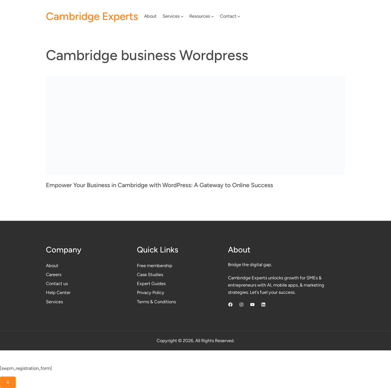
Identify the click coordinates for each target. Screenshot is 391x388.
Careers (53, 274)
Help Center (58, 292)
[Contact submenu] (238, 16)
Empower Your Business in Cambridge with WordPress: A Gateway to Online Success (159, 185)
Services (54, 302)
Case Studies (150, 274)
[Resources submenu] (212, 16)
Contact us (57, 283)
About (52, 265)
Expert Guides (151, 283)
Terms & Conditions (156, 302)
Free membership (154, 265)
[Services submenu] (182, 16)
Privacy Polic (149, 292)
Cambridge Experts (92, 16)
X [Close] (7, 382)
